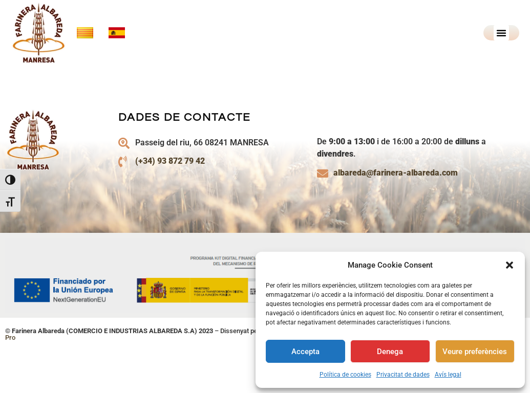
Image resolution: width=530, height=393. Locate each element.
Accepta (305, 351)
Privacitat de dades (403, 374)
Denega (390, 351)
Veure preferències (474, 351)
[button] (509, 265)
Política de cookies (345, 374)
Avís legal (448, 374)
